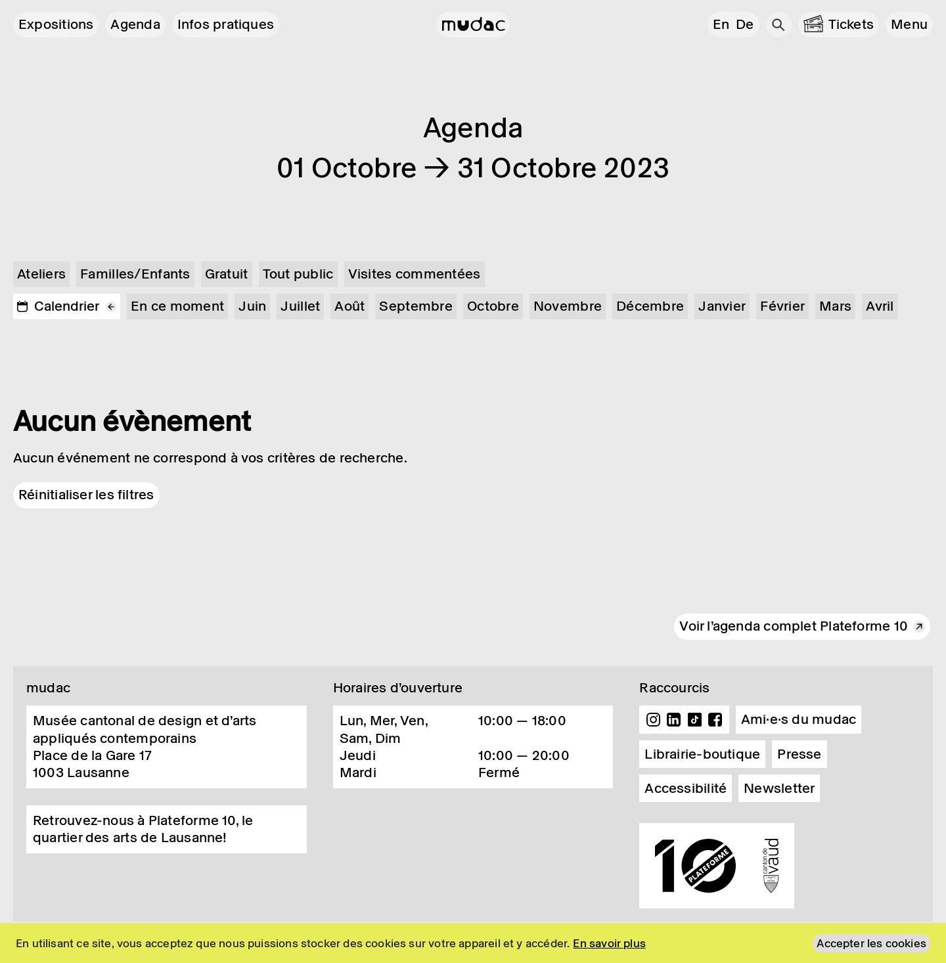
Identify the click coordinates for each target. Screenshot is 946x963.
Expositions (55, 24)
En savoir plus (609, 943)
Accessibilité (685, 788)
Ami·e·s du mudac (799, 719)
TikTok (695, 720)
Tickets (851, 24)
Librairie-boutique (702, 754)
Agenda (135, 24)
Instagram (653, 720)
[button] (909, 24)
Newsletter (779, 788)
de (745, 24)
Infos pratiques (225, 24)
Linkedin (674, 720)
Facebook (715, 720)
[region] (473, 943)
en (721, 24)
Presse (799, 754)
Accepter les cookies (871, 943)
